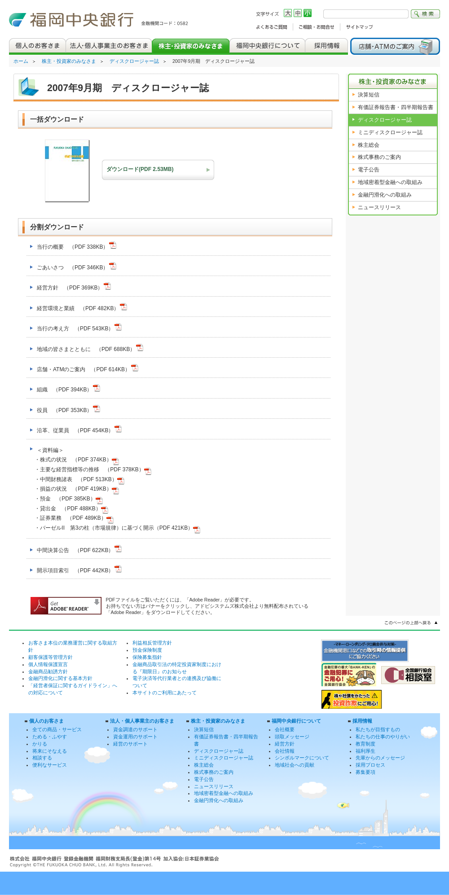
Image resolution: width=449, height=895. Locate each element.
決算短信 (368, 95)
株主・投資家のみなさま (69, 61)
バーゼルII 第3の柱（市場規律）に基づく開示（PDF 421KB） (120, 528)
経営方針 (285, 743)
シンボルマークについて (302, 757)
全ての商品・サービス (57, 729)
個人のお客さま (46, 721)
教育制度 (365, 743)
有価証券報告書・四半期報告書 (395, 107)
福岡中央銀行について (296, 721)
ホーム (20, 61)
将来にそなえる (49, 751)
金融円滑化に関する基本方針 (60, 678)
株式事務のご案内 (379, 157)
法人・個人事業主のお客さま (142, 721)
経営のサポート (130, 743)
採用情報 (362, 721)
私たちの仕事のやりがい (383, 736)
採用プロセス (370, 765)
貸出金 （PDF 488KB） (74, 508)
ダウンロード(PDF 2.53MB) (139, 169)
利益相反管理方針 (152, 642)
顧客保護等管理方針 (50, 657)
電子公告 (368, 170)
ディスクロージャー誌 (134, 61)
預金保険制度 (147, 650)
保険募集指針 (147, 657)
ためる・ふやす (49, 736)
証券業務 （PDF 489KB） (76, 518)
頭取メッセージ (292, 736)
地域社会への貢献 (294, 765)
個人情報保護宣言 (48, 664)
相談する (42, 757)
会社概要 (285, 729)
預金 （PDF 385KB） (71, 499)
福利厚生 (365, 751)
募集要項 (365, 772)
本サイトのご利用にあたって (164, 692)
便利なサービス (49, 765)
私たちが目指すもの (378, 729)
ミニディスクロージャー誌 (390, 132)
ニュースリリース (379, 207)
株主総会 (368, 145)
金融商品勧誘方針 (48, 671)
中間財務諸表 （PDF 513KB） (82, 479)
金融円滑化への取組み (385, 195)
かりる (39, 743)
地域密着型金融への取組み (390, 182)
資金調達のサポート (135, 729)
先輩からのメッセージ (380, 757)
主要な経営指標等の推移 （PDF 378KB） (95, 469)
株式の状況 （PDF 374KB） (79, 459)
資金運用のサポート (135, 736)
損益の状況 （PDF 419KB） (79, 489)
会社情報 (285, 751)
